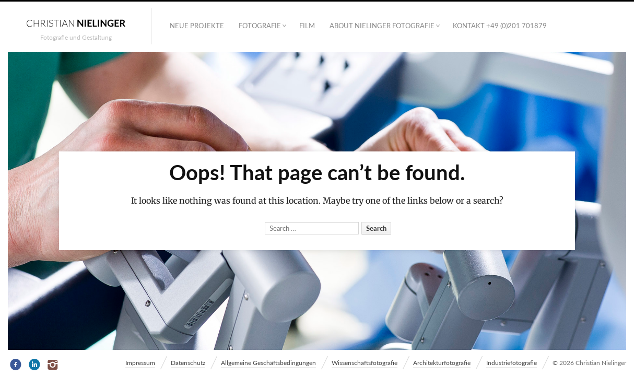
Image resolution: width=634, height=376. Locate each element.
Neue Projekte (197, 25)
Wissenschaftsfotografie (364, 363)
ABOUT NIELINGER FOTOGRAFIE (382, 25)
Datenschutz (188, 363)
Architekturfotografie (442, 363)
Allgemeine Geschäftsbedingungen (268, 363)
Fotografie (260, 25)
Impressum (140, 363)
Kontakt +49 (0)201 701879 (500, 25)
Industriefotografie (511, 363)
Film (307, 25)
